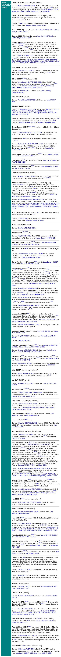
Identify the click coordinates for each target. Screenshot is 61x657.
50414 (49, 177)
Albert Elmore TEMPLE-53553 (21, 409)
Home (4, 2)
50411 (24, 138)
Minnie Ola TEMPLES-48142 (21, 11)
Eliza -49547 (22, 23)
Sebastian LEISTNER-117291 (27, 423)
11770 (24, 78)
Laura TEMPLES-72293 (36, 203)
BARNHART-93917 (24, 91)
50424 (47, 271)
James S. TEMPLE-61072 (35, 59)
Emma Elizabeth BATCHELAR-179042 (30, 254)
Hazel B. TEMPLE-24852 (20, 476)
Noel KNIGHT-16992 (50, 160)
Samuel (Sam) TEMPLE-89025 (28, 288)
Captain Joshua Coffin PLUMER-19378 (30, 144)
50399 (22, 545)
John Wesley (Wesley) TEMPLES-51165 (31, 199)
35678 (15, 639)
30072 (33, 444)
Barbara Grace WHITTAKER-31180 (23, 396)
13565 (29, 126)
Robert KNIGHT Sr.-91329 (49, 166)
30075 (37, 444)
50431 (32, 442)
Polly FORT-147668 (18, 438)
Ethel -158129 (22, 218)
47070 (40, 153)
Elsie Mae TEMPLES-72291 (45, 205)
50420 (33, 242)
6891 (24, 557)
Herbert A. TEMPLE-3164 (49, 474)
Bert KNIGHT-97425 (52, 358)
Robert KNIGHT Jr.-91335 (36, 613)
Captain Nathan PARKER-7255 (46, 113)
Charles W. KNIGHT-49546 (26, 465)
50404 (16, 43)
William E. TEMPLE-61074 (31, 61)
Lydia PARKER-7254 (29, 113)
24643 (26, 419)
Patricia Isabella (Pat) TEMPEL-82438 (30, 132)
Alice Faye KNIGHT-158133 (34, 220)
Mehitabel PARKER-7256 (20, 114)
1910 (19, 17)
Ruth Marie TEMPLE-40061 (26, 228)
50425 (22, 292)
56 (30, 442)
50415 (16, 184)
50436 (48, 479)
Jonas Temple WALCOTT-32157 (28, 404)
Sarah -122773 (22, 575)
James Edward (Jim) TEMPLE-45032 (30, 82)
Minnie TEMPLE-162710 (25, 373)
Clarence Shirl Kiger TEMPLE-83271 (33, 86)
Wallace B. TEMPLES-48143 (40, 11)
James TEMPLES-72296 (38, 206)
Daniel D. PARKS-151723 (26, 596)
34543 (45, 436)
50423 (47, 269)
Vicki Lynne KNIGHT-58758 (25, 653)
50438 (32, 534)
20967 (41, 525)
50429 (49, 375)
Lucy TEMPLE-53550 (29, 407)
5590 (23, 645)
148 (23, 232)
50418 (34, 188)
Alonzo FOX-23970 (24, 586)
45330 (26, 232)
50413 (45, 177)
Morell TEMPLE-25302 (25, 363)
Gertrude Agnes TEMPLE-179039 (28, 324)
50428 (53, 365)
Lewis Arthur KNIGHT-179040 (31, 257)
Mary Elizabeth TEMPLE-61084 (35, 63)
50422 (21, 269)
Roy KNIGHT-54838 (43, 331)
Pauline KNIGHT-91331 (19, 613)
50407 (15, 59)
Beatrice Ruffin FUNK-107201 (27, 635)
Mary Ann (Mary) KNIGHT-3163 (36, 25)
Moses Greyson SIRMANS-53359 (28, 512)
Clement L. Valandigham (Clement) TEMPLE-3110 (34, 468)
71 (21, 645)
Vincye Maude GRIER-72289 (27, 100)
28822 (22, 355)
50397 (23, 160)
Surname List (6, 4)
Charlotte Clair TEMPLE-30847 (27, 494)
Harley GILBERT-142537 (26, 383)
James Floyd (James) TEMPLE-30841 (30, 489)
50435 (29, 473)
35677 (29, 626)
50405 (19, 43)
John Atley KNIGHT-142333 (32, 352)
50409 (55, 83)
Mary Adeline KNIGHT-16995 (42, 529)
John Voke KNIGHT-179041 (47, 320)
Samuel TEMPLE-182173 (26, 71)
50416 (20, 184)
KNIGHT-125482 (53, 154)
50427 (28, 313)
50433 (44, 444)
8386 (58, 118)
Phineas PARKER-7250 (23, 111)
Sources (4, 7)
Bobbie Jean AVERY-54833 (26, 649)
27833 (51, 301)
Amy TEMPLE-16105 (19, 162)
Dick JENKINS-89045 (25, 298)
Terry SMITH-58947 (24, 336)
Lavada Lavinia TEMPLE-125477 (25, 156)
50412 (16, 140)
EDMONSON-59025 (24, 341)
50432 (40, 444)
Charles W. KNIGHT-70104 (26, 122)
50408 (49, 72)
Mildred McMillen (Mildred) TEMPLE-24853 (43, 476)
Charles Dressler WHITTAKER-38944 (30, 392)
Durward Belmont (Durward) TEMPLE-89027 (30, 294)
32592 (22, 498)
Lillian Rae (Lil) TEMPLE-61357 (22, 38)
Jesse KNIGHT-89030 (36, 283)
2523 (38, 212)
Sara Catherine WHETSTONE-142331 (32, 347)
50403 (27, 15)
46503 (40, 540)
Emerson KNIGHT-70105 (50, 10)
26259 (29, 479)
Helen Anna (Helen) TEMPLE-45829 (29, 502)
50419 (34, 192)
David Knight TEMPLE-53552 (45, 407)
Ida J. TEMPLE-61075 (48, 61)
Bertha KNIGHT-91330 (48, 611)
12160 (27, 248)
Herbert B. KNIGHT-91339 (25, 614)
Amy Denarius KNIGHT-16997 (32, 531)
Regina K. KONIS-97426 (23, 360)
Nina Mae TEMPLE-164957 (26, 176)
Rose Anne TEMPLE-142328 (29, 244)
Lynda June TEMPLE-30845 (31, 493)
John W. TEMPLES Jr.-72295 (26, 205)
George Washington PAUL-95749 (28, 305)
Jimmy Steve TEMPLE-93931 (32, 87)
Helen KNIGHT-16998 (50, 531)
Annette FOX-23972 (22, 588)
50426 (30, 309)
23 (24, 388)
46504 (32, 166)
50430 (27, 388)
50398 (53, 355)
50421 (17, 269)
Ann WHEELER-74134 (25, 570)
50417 (23, 184)
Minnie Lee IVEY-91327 (22, 168)
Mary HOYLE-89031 (24, 236)
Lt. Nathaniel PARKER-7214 (27, 109)
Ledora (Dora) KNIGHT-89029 (45, 238)
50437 (52, 479)
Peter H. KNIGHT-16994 (24, 529)
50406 (23, 43)
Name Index (6, 6)
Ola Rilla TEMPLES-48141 (26, 6)
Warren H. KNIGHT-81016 (43, 30)
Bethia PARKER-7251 (39, 111)
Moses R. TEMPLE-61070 (26, 55)
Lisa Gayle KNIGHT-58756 (42, 653)
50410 (33, 126)
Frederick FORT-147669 (25, 434)
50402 (51, 7)
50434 (48, 444)
